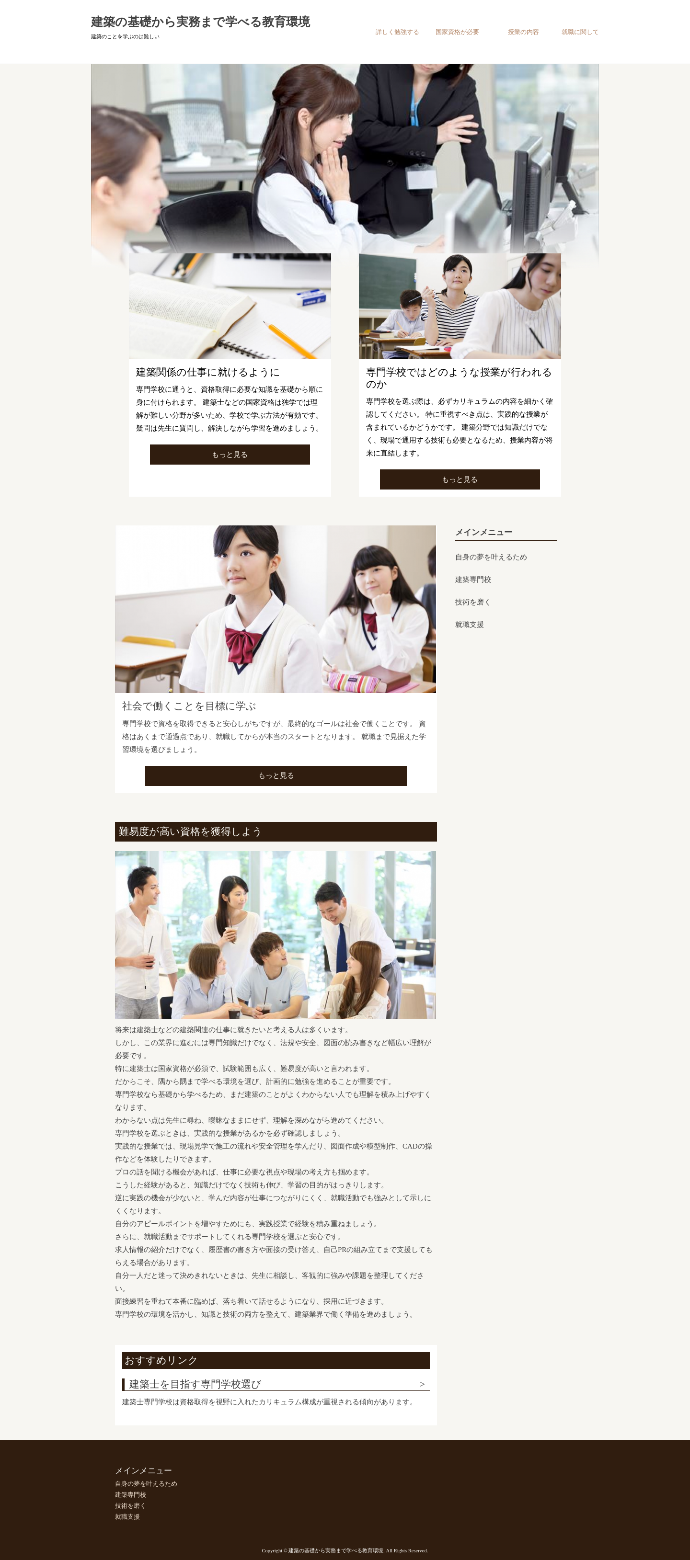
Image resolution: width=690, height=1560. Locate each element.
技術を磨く (473, 602)
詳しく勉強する (397, 31)
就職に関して (580, 31)
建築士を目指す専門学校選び (195, 1384)
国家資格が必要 (457, 31)
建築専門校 (473, 579)
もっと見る (230, 454)
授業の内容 (523, 31)
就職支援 (469, 624)
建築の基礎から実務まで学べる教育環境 (200, 21)
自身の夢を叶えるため (491, 557)
